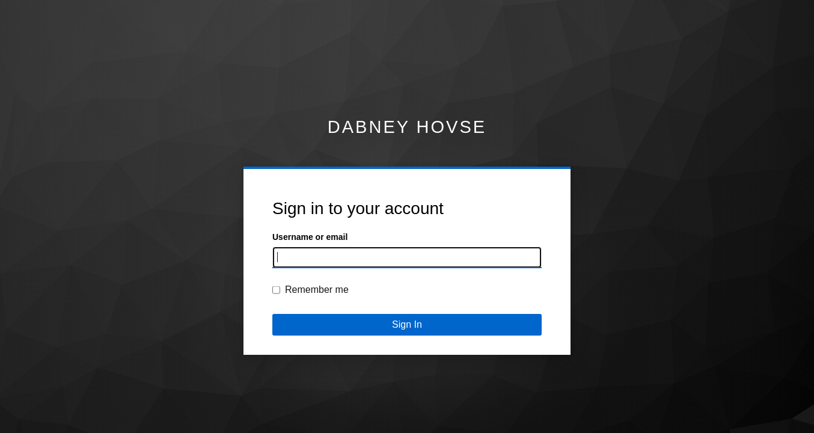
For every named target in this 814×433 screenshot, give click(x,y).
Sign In (407, 324)
